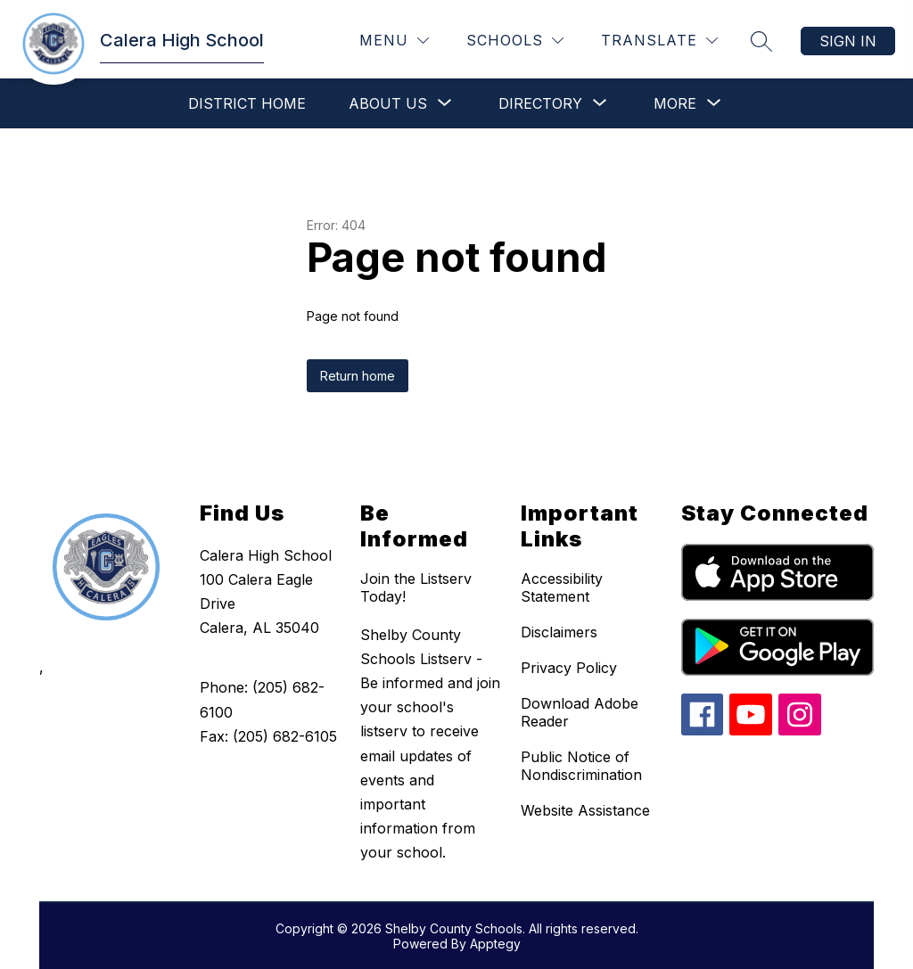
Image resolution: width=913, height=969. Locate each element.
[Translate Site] (659, 40)
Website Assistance (585, 810)
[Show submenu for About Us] (388, 103)
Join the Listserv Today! (416, 587)
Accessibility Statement (562, 587)
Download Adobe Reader (579, 712)
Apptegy (495, 943)
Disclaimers (559, 632)
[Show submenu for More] (675, 103)
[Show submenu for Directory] (540, 103)
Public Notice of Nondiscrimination (581, 766)
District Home (247, 103)
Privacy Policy (569, 668)
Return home (357, 375)
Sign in (847, 41)
